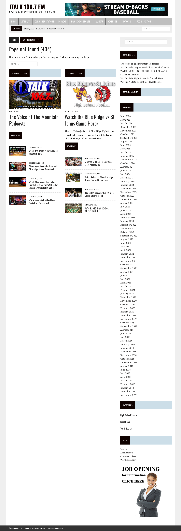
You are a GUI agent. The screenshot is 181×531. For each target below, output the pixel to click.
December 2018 (128, 351)
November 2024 (128, 159)
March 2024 (126, 177)
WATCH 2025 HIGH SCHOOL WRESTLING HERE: (96, 210)
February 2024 (127, 181)
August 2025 (126, 141)
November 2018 (128, 355)
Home (13, 21)
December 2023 (128, 188)
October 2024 (127, 163)
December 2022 (128, 224)
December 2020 (128, 297)
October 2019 (127, 322)
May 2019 (125, 337)
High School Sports (80, 21)
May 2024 (125, 174)
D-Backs (62, 21)
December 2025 (128, 127)
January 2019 (127, 347)
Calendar (98, 21)
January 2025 (127, 156)
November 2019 (128, 318)
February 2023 (127, 217)
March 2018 (126, 380)
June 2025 (125, 145)
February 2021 (127, 290)
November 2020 (128, 300)
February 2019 (127, 344)
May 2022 (125, 246)
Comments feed (128, 456)
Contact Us (126, 21)
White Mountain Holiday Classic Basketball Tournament (42, 202)
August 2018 (126, 366)
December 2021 (128, 257)
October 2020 (127, 304)
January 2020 (127, 311)
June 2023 (125, 210)
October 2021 (127, 264)
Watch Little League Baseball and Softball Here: (144, 67)
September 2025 (128, 137)
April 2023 (125, 213)
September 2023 (128, 199)
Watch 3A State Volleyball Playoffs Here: (141, 81)
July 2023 (125, 206)
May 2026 (125, 119)
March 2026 (126, 123)
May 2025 (125, 148)
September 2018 (128, 362)
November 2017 (128, 395)
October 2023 (127, 195)
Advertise (112, 21)
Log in (123, 449)
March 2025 (126, 152)
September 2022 (128, 235)
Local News (125, 422)
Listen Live (25, 21)
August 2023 (126, 203)
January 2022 (127, 253)
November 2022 (128, 228)
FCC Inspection (144, 21)
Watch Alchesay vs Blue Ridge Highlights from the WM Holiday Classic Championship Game (43, 185)
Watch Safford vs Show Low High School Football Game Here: (99, 179)
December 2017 (128, 391)
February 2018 (127, 384)
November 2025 (128, 130)
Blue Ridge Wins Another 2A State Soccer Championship (99, 194)
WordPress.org (127, 459)
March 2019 (126, 340)
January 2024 (127, 184)
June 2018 (125, 369)
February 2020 (127, 308)
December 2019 (128, 315)
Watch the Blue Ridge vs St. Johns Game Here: (90, 120)
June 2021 (125, 275)
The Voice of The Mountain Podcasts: (33, 120)
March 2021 (126, 286)
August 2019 (126, 329)
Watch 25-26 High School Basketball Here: (142, 78)
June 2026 (125, 116)
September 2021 (128, 268)
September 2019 (128, 326)
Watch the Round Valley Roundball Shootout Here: (43, 152)
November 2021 (128, 261)
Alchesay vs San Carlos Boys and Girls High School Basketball (43, 168)
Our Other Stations (44, 21)
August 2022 (126, 239)
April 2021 (125, 282)
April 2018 (125, 376)
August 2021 (126, 271)
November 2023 (128, 192)
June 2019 (125, 333)
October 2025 (127, 134)
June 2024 (125, 170)
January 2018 (127, 387)
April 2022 (125, 250)
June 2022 (125, 242)
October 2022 (127, 232)
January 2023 (127, 221)
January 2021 (127, 293)
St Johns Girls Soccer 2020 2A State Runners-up (98, 163)
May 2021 (125, 279)
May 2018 (125, 373)
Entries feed (126, 452)
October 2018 (127, 358)
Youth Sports (126, 428)
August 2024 (126, 166)
